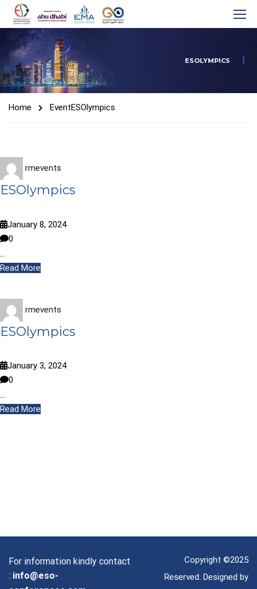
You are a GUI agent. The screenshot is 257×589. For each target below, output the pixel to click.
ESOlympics (38, 190)
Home (20, 107)
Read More (20, 268)
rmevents (43, 168)
